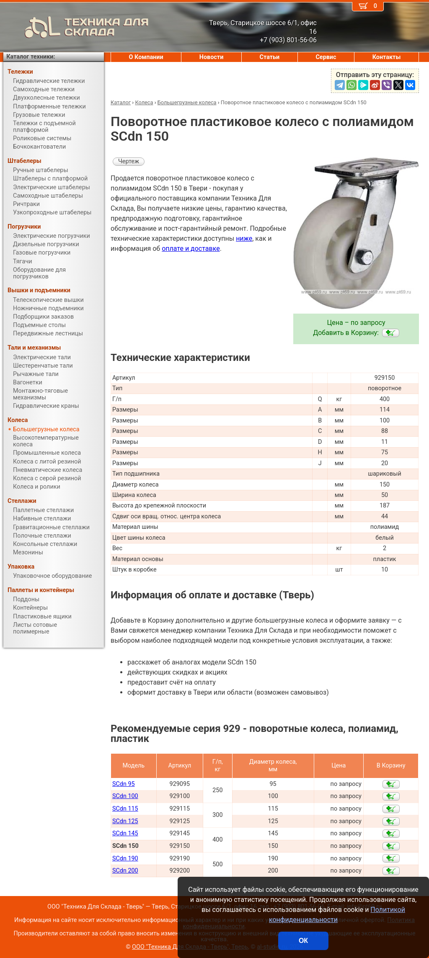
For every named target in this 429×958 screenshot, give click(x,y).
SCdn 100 (125, 796)
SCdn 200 (125, 870)
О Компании (146, 57)
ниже (244, 238)
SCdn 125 (125, 821)
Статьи (269, 57)
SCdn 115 (125, 808)
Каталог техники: (30, 56)
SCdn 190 (125, 858)
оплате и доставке (191, 248)
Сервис (325, 57)
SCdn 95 (123, 784)
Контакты (386, 57)
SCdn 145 (125, 833)
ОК (303, 940)
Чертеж (128, 161)
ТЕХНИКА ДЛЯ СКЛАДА (76, 27)
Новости (211, 57)
